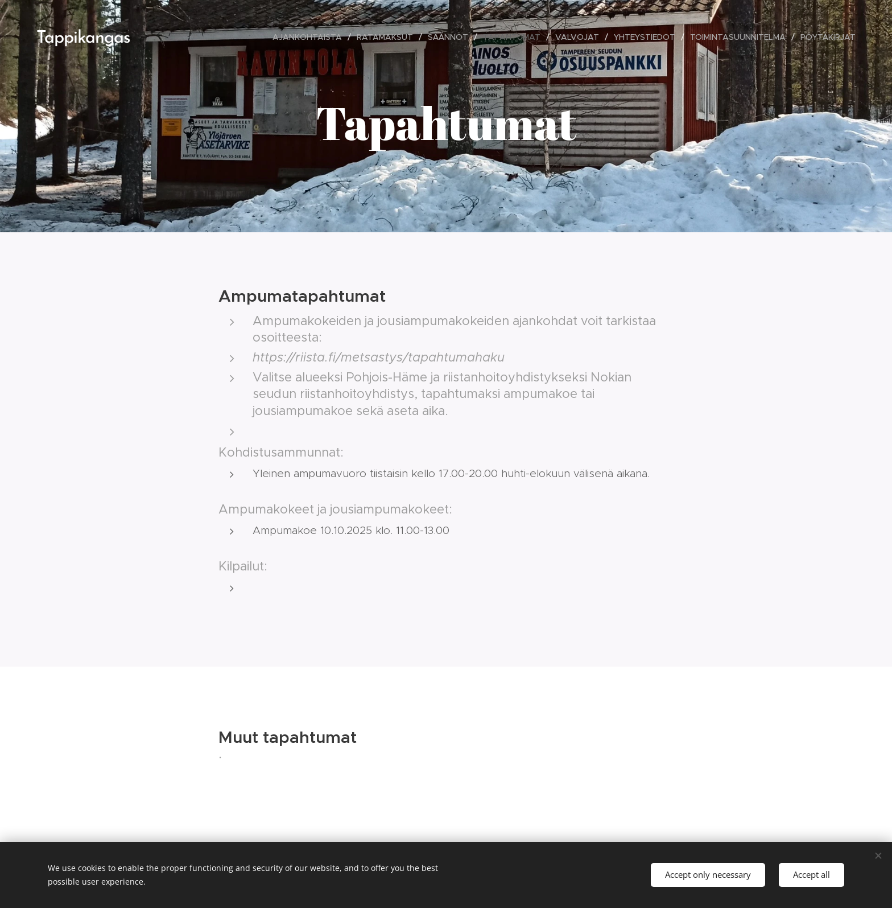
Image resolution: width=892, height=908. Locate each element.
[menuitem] (310, 37)
